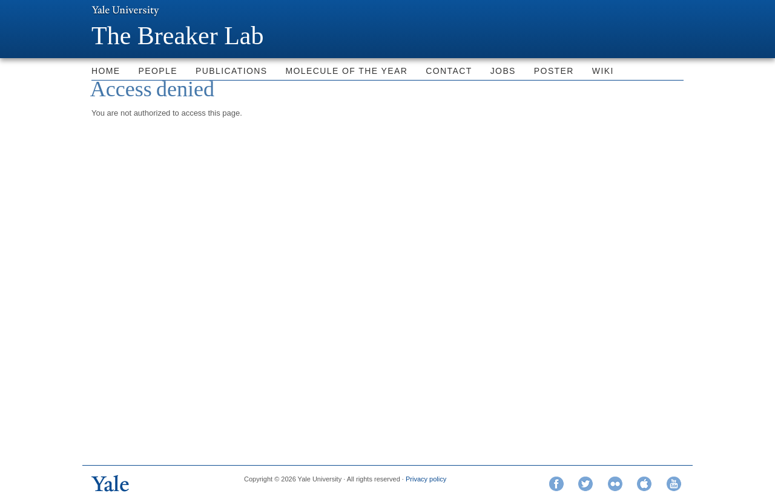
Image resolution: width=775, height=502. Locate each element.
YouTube (674, 484)
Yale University (125, 10)
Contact (449, 71)
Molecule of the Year (347, 71)
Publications (231, 71)
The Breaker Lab (177, 36)
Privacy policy (426, 479)
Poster (554, 71)
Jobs (503, 71)
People (158, 71)
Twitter (585, 484)
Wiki (603, 71)
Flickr (615, 484)
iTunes (644, 484)
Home (105, 71)
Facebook (556, 484)
